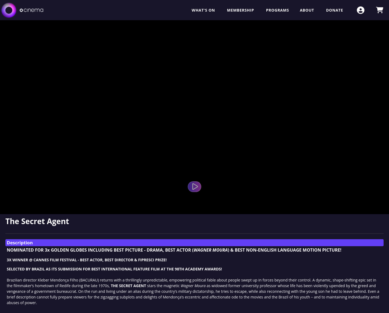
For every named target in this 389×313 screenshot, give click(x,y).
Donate (334, 10)
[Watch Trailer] (194, 186)
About (307, 10)
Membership (241, 10)
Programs (277, 10)
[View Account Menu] (360, 10)
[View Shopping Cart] (379, 10)
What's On (204, 10)
